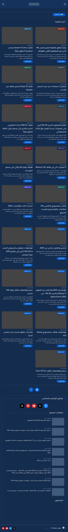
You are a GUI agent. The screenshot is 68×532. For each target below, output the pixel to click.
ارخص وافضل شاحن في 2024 (53, 248)
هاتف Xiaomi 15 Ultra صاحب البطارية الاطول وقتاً (20, 49)
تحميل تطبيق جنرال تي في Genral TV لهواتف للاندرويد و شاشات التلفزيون (28, 440)
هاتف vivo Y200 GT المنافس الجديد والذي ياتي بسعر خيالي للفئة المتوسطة (18, 128)
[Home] (37, 389)
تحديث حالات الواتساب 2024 (20, 206)
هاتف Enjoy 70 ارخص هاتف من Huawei (19, 88)
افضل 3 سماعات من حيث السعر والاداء (51, 88)
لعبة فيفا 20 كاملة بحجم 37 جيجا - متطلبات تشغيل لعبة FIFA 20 (31, 481)
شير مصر (48, 528)
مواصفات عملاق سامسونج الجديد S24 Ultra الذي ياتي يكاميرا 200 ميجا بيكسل (17, 251)
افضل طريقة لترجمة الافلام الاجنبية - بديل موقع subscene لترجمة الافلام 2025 (28, 452)
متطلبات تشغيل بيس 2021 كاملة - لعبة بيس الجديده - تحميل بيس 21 (29, 491)
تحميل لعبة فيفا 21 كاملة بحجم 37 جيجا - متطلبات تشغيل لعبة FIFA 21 (29, 430)
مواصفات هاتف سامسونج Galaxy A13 (51, 334)
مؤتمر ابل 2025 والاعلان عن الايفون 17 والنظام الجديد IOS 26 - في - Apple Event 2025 (51, 293)
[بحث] (3, 4)
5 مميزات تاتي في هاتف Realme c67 (51, 167)
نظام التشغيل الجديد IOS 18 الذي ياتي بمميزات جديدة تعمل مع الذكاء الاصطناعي (50, 128)
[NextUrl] (31, 389)
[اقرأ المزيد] (61, 61)
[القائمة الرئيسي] (64, 4)
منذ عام (47, 418)
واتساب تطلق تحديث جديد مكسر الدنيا (18, 334)
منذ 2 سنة (46, 458)
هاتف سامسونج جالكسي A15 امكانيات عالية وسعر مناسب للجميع (53, 209)
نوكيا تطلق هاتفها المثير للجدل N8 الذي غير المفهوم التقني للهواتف (51, 49)
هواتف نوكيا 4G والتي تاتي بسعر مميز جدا (19, 169)
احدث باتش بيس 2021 (44, 460)
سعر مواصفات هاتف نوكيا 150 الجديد (19, 292)
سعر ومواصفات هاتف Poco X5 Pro (51, 371)
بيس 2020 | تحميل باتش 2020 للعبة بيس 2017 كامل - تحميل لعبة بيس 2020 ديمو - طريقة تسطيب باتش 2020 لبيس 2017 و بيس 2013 (28, 472)
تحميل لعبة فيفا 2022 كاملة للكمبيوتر (39, 420)
